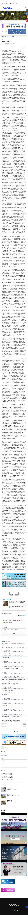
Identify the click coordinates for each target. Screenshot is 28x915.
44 (14, 731)
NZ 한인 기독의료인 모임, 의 (7, 777)
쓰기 (24, 724)
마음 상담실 (3, 763)
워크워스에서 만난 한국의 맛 (7, 773)
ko (26, 10)
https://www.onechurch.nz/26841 (19, 445)
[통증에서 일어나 (9, 800)
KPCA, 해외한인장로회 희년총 (7, 774)
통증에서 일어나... (10, 801)
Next (17, 731)
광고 (20, 647)
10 (9, 731)
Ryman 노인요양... (10, 795)
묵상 (9, 647)
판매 (17, 647)
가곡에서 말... (9, 789)
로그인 (8, 1)
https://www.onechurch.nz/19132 (14, 569)
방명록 (2, 758)
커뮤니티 (7, 16)
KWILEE (3, 43)
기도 (6, 647)
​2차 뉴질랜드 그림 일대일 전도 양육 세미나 (8, 3)
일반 (23, 647)
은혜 (11, 647)
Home (4, 16)
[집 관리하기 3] (9, 794)
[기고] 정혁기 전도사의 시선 (7, 779)
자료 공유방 (3, 760)
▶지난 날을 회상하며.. (7, 41)
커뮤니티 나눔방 (12, 16)
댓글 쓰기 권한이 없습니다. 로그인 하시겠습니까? (10, 629)
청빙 (14, 647)
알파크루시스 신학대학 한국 (7, 776)
